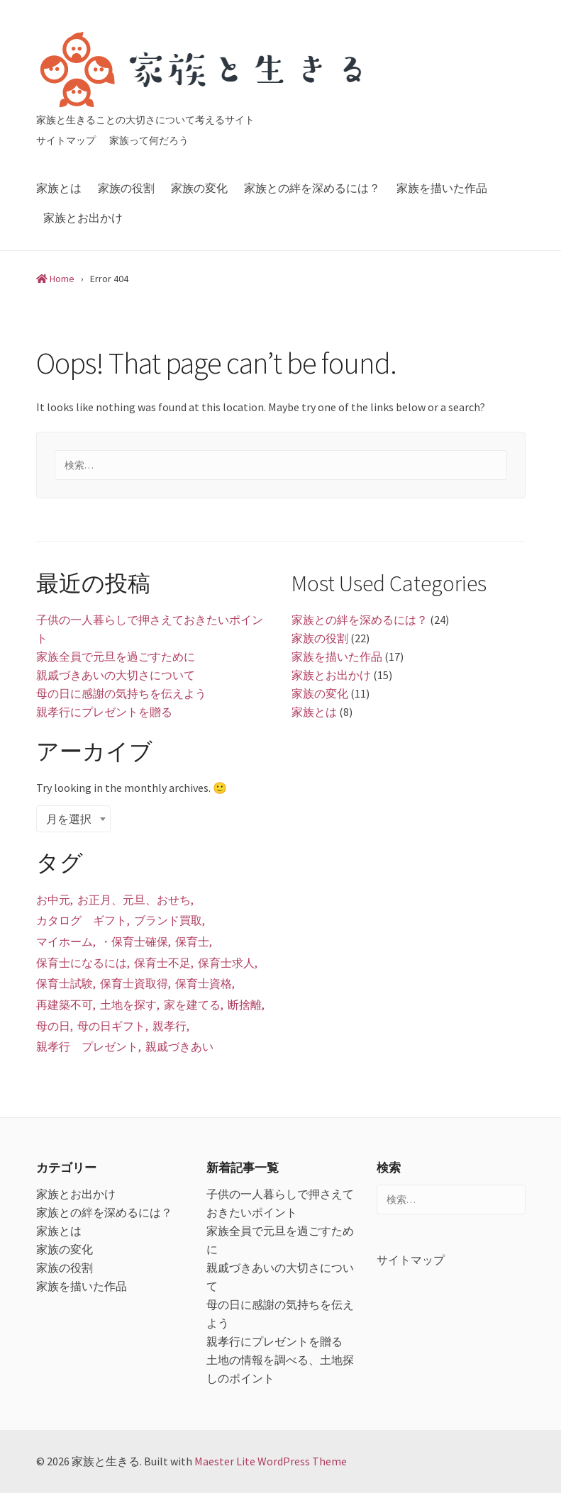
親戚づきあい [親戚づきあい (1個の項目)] (179, 1046)
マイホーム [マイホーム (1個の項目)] (64, 941)
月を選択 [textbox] (68, 819)
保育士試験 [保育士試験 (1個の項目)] (64, 983)
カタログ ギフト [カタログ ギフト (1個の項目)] (81, 920)
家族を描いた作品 (441, 188)
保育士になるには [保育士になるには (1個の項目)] (81, 963)
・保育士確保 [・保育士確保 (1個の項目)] (134, 941)
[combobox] (73, 818)
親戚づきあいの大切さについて (115, 675)
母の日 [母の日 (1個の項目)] (53, 1026)
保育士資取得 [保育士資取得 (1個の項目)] (134, 983)
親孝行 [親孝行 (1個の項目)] (169, 1026)
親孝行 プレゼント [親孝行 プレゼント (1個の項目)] (87, 1046)
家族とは (59, 188)
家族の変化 (199, 188)
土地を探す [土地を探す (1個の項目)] (128, 1004)
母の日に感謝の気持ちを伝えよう (121, 693)
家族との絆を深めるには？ (312, 188)
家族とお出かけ (83, 218)
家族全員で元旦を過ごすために (115, 656)
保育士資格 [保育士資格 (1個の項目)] (203, 983)
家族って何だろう (149, 140)
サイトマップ (66, 140)
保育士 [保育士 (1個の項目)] (192, 941)
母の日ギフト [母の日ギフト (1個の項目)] (111, 1026)
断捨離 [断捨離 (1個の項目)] (245, 1004)
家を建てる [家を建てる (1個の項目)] (192, 1004)
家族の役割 (126, 188)
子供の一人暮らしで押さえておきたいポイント (149, 629)
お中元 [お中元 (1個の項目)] (53, 900)
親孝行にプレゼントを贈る (104, 712)
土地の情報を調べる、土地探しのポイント (280, 1369)
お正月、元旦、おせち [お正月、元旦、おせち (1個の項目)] (134, 900)
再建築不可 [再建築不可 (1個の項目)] (64, 1004)
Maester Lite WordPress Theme (270, 1461)
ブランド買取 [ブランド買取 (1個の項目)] (168, 920)
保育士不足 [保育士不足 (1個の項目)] (162, 963)
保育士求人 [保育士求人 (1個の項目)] (226, 963)
